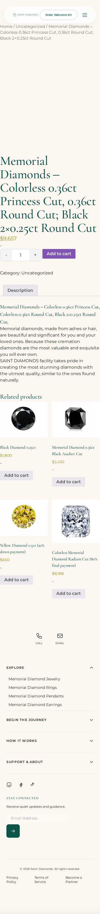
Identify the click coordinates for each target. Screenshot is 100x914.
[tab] (20, 290)
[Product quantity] (20, 255)
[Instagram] (9, 784)
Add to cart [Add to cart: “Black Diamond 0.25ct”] (16, 475)
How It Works (50, 741)
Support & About (50, 762)
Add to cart (59, 253)
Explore (50, 668)
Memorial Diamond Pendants (36, 696)
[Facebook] (20, 784)
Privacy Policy (12, 879)
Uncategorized (30, 26)
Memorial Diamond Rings (33, 687)
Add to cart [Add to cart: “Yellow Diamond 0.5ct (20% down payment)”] (16, 579)
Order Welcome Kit (58, 15)
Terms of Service (41, 879)
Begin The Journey (50, 720)
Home (6, 26)
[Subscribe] (13, 831)
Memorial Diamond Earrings (35, 704)
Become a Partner (74, 879)
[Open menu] (85, 15)
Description (20, 290)
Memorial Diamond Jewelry (34, 679)
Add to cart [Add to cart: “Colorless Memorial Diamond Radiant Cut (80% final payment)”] (68, 593)
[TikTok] (32, 784)
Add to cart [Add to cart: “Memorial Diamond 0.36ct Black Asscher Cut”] (68, 481)
